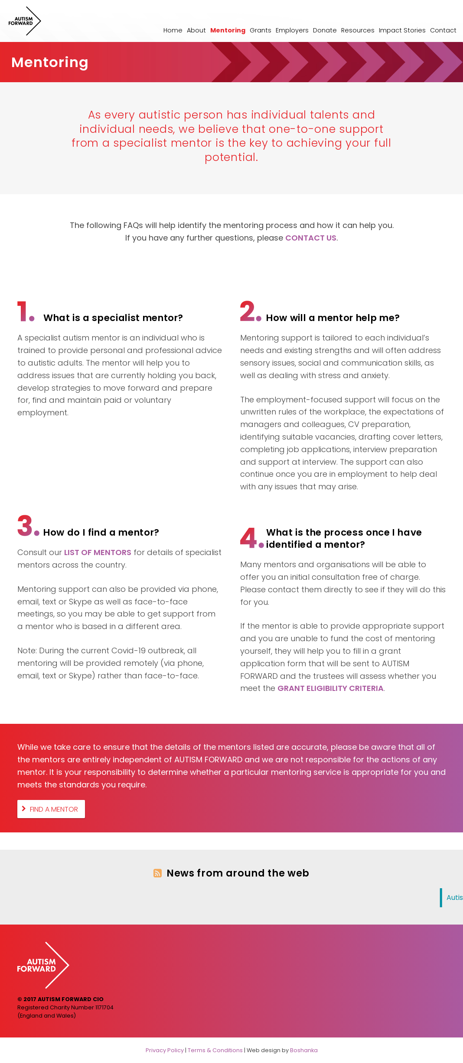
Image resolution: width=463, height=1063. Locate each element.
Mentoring (227, 30)
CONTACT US (310, 237)
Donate (325, 30)
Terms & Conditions (215, 1050)
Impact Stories (402, 30)
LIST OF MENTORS (97, 552)
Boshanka (304, 1050)
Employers (292, 30)
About (196, 30)
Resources (358, 30)
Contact (443, 30)
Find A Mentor (54, 809)
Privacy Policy (165, 1050)
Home (173, 30)
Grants (260, 30)
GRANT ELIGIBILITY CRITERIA (330, 688)
